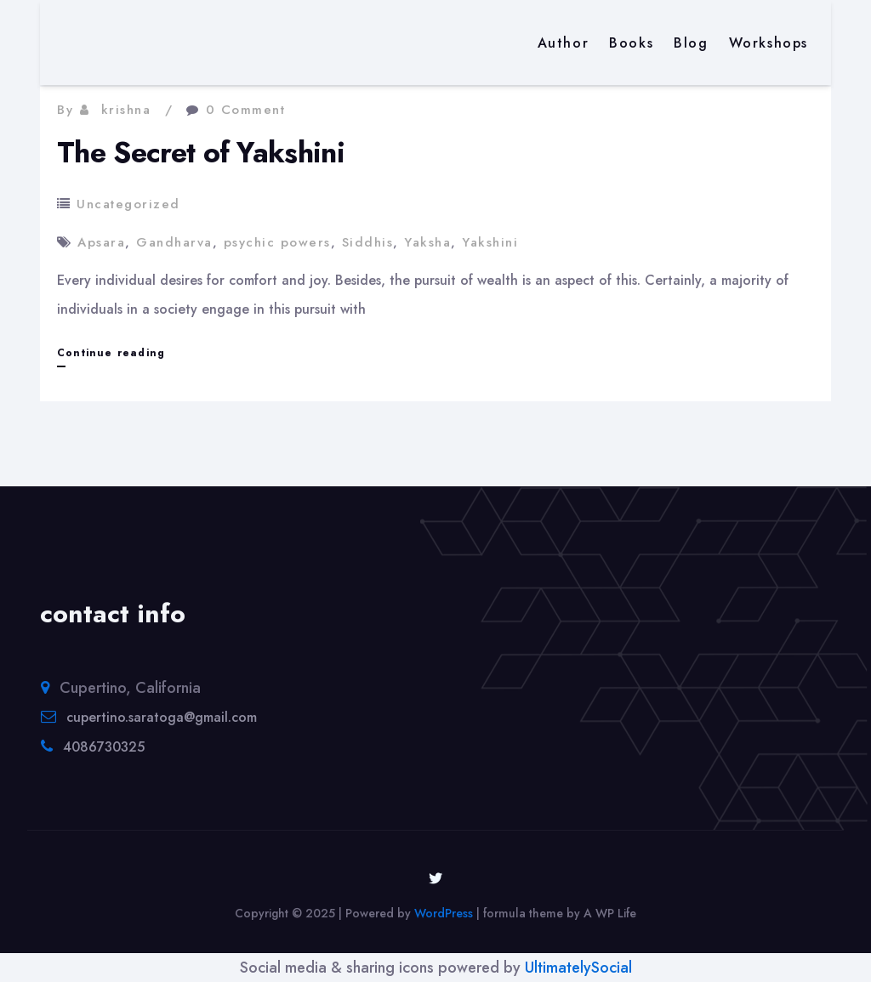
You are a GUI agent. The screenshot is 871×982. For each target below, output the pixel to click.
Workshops (768, 43)
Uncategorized (128, 204)
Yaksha (427, 242)
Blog (691, 43)
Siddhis (368, 242)
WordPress (443, 913)
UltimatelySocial (578, 967)
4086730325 (104, 747)
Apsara (101, 242)
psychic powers (277, 242)
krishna (126, 109)
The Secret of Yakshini (200, 152)
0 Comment (246, 109)
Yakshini (490, 242)
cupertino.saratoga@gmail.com (161, 717)
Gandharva (174, 242)
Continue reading (111, 352)
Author (563, 43)
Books (631, 43)
